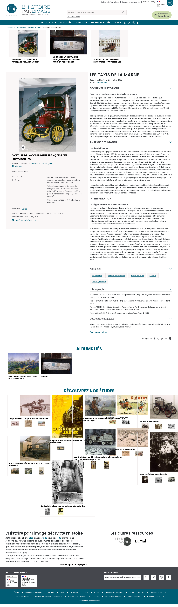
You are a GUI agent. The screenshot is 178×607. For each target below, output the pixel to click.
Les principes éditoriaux (114, 595)
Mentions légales (22, 600)
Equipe (96, 595)
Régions (51, 595)
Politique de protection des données (48, 600)
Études (16, 595)
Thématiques (48, 22)
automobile (97, 277)
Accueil (10, 27)
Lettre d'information (110, 2)
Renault (153, 277)
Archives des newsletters (77, 600)
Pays (62, 595)
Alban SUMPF (102, 84)
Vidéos (117, 22)
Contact (96, 600)
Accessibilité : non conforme (89, 604)
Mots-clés (65, 22)
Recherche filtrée (100, 22)
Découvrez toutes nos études (29, 27)
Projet (86, 595)
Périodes (81, 22)
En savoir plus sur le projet (72, 567)
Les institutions (156, 595)
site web (18, 167)
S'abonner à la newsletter (160, 14)
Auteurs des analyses (33, 595)
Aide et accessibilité (137, 595)
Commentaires (99, 334)
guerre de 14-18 (137, 277)
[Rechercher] (93, 12)
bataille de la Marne (116, 277)
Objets (24, 210)
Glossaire (74, 595)
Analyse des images (103, 143)
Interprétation (100, 200)
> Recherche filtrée (73, 17)
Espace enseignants (131, 2)
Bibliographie (98, 290)
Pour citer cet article (102, 320)
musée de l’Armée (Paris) (42, 165)
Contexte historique (104, 89)
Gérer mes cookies (134, 600)
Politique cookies (153, 600)
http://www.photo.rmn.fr (25, 221)
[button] (27, 48)
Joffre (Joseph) (99, 283)
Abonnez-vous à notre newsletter (122, 580)
